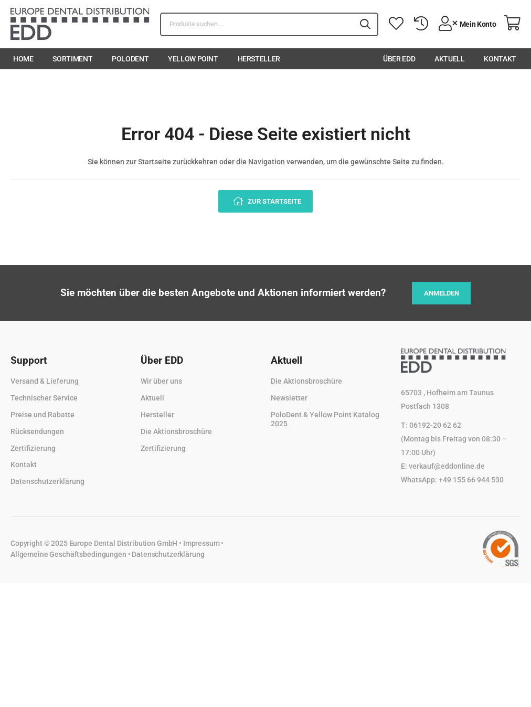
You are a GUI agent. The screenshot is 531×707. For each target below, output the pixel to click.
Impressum (201, 543)
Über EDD (399, 59)
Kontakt (500, 59)
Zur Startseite (273, 201)
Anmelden (441, 293)
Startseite (154, 161)
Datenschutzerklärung (47, 481)
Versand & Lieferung (44, 381)
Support (28, 360)
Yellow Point (193, 59)
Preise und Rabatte (42, 414)
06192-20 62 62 (435, 425)
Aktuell (449, 59)
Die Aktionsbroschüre (176, 431)
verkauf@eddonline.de (447, 466)
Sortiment (72, 59)
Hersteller (259, 59)
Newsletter (289, 398)
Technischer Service (44, 398)
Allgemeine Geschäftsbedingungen (68, 554)
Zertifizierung (33, 448)
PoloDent (130, 59)
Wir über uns (161, 381)
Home (23, 59)
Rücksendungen (37, 431)
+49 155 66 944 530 (471, 480)
